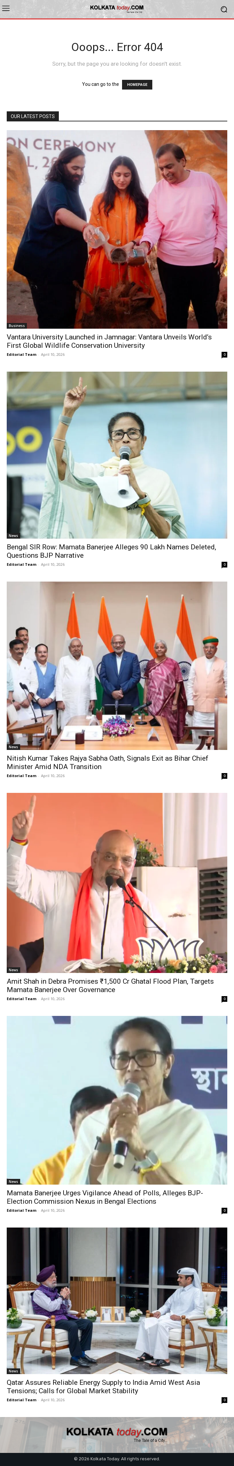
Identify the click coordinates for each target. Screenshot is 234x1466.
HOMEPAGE (137, 85)
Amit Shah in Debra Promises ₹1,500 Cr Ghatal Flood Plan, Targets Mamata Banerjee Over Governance (110, 985)
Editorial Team (21, 354)
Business (17, 325)
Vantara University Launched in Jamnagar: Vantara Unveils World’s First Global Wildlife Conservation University (109, 341)
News (13, 535)
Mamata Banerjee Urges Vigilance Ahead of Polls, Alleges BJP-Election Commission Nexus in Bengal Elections (105, 1197)
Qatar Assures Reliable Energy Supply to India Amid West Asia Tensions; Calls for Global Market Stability (103, 1386)
